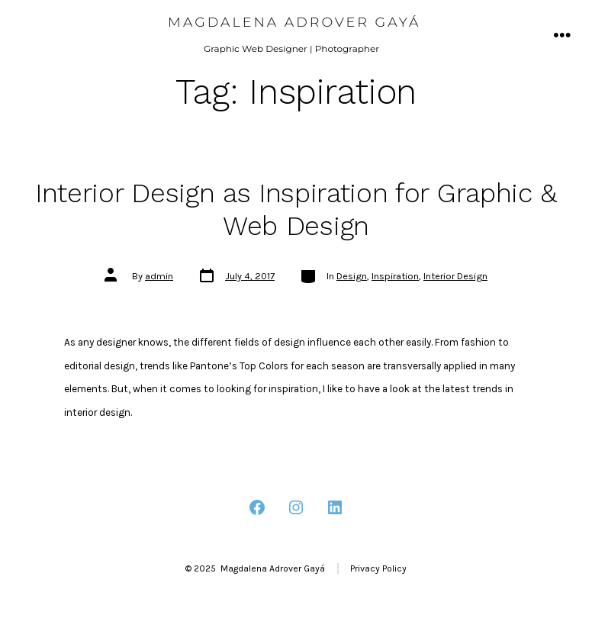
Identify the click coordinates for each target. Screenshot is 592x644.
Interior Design (455, 276)
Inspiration (395, 276)
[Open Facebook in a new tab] (257, 507)
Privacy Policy (378, 568)
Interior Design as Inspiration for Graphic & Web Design (296, 209)
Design (351, 276)
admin (159, 276)
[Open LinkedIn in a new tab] (335, 507)
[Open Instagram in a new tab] (296, 507)
